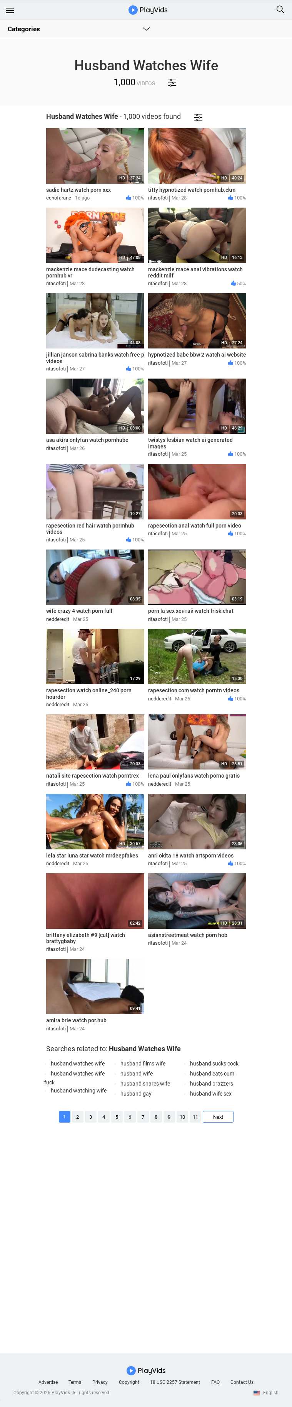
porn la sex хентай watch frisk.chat (191, 611)
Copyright (129, 1382)
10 (182, 1117)
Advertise (48, 1382)
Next (218, 1117)
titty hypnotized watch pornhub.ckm (191, 190)
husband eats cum (212, 1073)
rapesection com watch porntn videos (193, 690)
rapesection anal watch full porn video (194, 526)
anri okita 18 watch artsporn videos (191, 855)
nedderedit (57, 619)
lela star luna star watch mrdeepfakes (92, 855)
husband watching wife (79, 1090)
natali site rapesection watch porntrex (92, 776)
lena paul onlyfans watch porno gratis (194, 776)
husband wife (136, 1073)
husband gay (136, 1094)
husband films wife (142, 1063)
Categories (24, 29)
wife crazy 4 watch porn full (79, 611)
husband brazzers (211, 1084)
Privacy (100, 1382)
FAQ (215, 1382)
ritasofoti (158, 198)
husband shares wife (145, 1084)
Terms (74, 1382)
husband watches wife (78, 1063)
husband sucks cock (214, 1063)
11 (195, 1117)
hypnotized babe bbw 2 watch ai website (197, 355)
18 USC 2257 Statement (175, 1382)
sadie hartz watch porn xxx (78, 190)
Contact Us (242, 1382)
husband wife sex (211, 1094)
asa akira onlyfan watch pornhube (87, 440)
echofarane (58, 198)
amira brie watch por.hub (76, 1020)
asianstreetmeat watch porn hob (187, 935)
